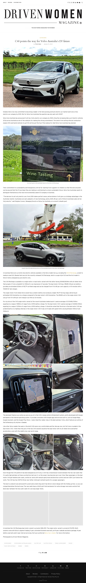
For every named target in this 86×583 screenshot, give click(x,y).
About (5, 2)
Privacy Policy (55, 574)
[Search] (82, 2)
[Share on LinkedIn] (44, 552)
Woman (20, 546)
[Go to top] (43, 581)
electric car (37, 543)
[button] (28, 339)
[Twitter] (69, 2)
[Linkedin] (75, 2)
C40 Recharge (7, 543)
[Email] (79, 2)
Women (26, 546)
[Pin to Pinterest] (42, 552)
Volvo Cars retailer (50, 533)
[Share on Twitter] (40, 553)
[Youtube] (77, 2)
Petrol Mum (38, 44)
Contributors (17, 2)
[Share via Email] (46, 552)
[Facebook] (20, 567)
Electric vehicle (48, 543)
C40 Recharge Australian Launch (22, 543)
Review (70, 543)
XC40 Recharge (71, 273)
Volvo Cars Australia (9, 546)
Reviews (10, 2)
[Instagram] (71, 2)
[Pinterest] (73, 2)
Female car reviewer (60, 543)
